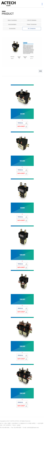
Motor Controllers (12, 20)
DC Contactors (32, 28)
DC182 (22, 161)
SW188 (22, 393)
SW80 (22, 208)
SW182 (22, 346)
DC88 (22, 114)
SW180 (22, 255)
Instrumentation (12, 24)
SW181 (22, 299)
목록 (40, 71)
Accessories (12, 28)
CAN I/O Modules (31, 20)
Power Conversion (31, 24)
